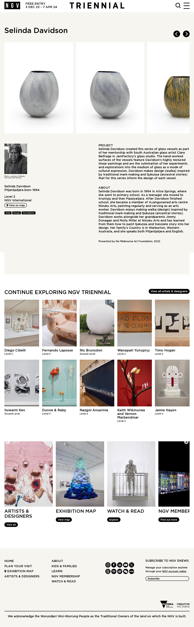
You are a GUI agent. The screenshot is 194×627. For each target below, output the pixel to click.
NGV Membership (66, 576)
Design (16, 214)
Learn (57, 571)
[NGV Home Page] (12, 6)
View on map (17, 205)
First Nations (28, 214)
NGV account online (174, 572)
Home (9, 561)
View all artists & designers (169, 291)
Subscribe (155, 579)
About (57, 561)
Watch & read (64, 581)
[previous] (176, 34)
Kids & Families (64, 566)
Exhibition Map (18, 571)
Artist (8, 214)
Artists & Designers (21, 576)
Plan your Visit (18, 566)
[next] (186, 34)
